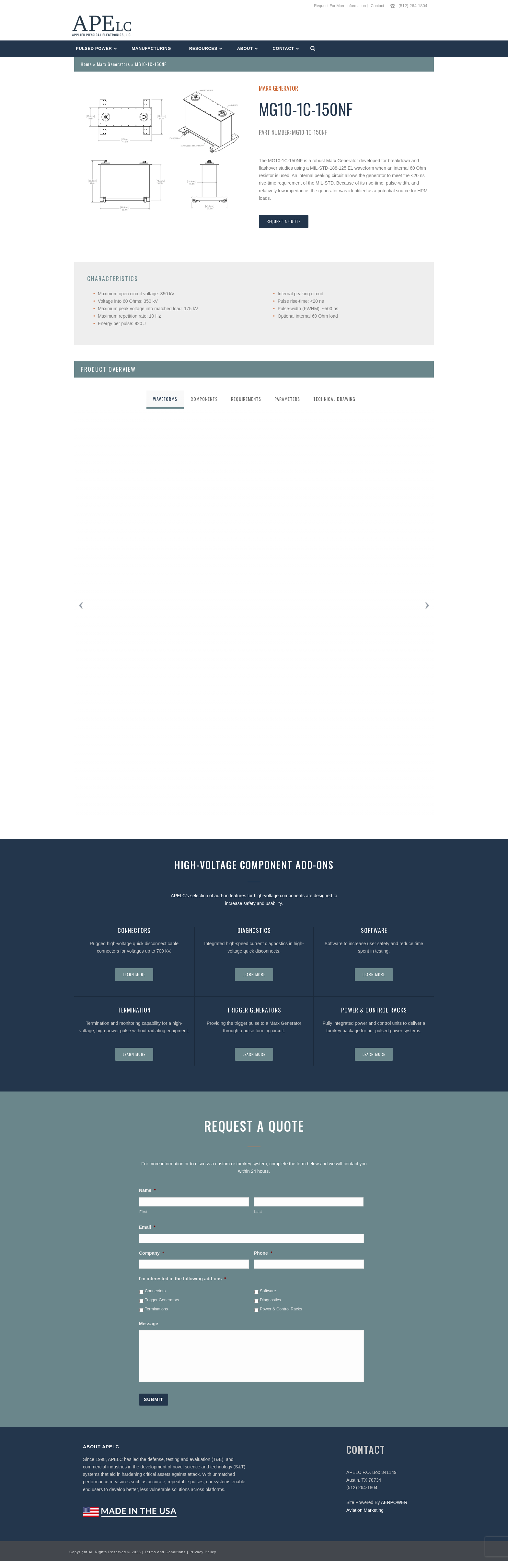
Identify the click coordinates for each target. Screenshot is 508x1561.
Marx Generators (113, 64)
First (143, 1212)
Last (258, 1212)
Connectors (155, 1291)
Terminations (156, 1309)
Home (86, 64)
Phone (263, 1253)
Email (147, 1227)
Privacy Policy (203, 1552)
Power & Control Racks (281, 1309)
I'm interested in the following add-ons (182, 1278)
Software (268, 1291)
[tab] (165, 398)
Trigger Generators (162, 1300)
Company (151, 1253)
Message (148, 1323)
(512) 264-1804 (412, 5)
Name (147, 1190)
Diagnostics (270, 1300)
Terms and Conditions (165, 1552)
